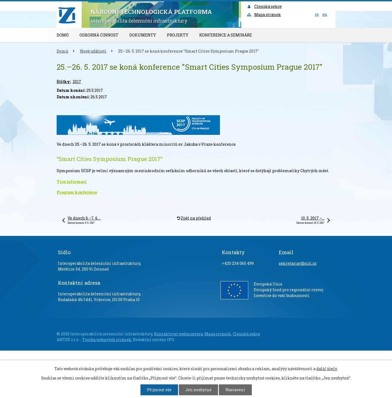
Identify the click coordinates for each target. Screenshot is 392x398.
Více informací (72, 181)
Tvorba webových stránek (106, 339)
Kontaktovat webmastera (178, 333)
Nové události (93, 51)
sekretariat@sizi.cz (298, 263)
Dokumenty (142, 35)
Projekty (177, 35)
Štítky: (64, 81)
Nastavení (235, 389)
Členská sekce (264, 6)
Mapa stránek (264, 14)
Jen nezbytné (198, 389)
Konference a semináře (225, 35)
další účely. (327, 368)
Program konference (77, 192)
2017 (77, 81)
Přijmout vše (159, 389)
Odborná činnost (98, 35)
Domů (63, 35)
